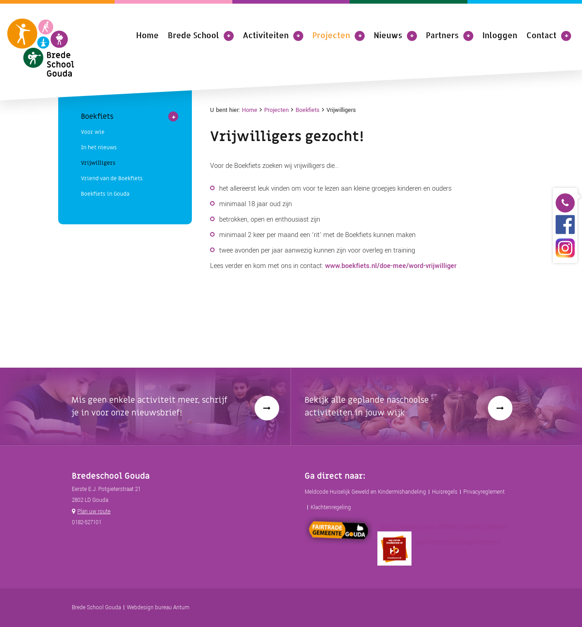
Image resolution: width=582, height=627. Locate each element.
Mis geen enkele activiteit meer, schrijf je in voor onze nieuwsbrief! (149, 406)
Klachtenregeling (331, 507)
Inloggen (499, 35)
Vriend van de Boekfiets (112, 105)
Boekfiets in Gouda (105, 121)
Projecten (331, 35)
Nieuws (388, 35)
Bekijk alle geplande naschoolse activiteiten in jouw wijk (367, 406)
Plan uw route (93, 512)
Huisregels (444, 492)
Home (147, 35)
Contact (542, 35)
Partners (442, 35)
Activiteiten (266, 35)
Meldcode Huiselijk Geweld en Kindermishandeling (365, 492)
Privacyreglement (484, 492)
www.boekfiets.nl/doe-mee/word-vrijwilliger (391, 266)
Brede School (193, 35)
